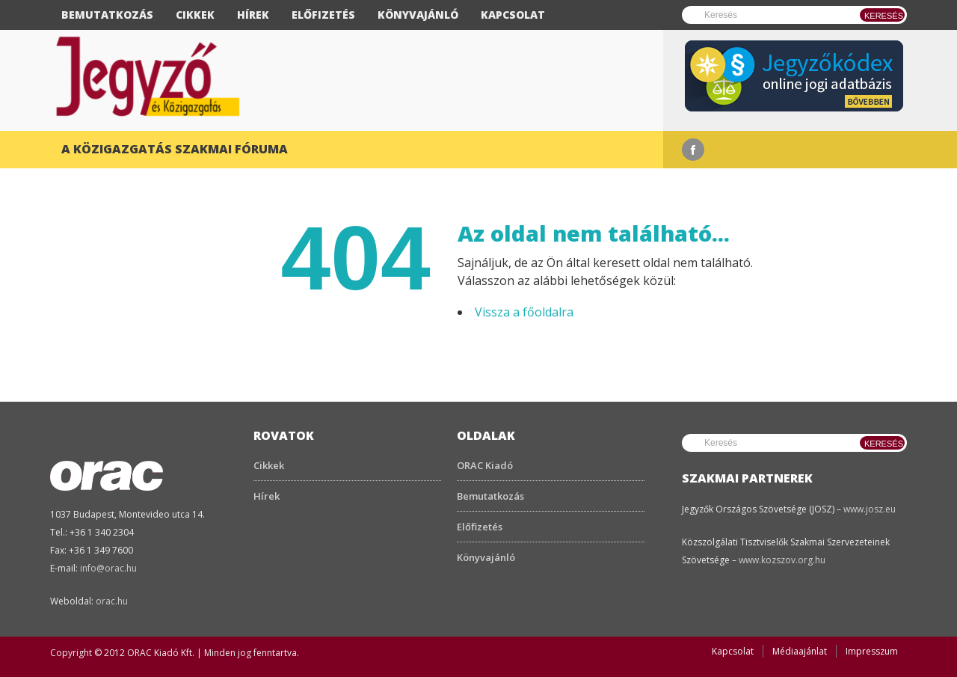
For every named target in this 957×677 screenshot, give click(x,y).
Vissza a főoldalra (524, 312)
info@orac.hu (108, 568)
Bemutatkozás (107, 14)
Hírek (253, 14)
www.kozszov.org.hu (782, 560)
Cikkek (195, 14)
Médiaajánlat (799, 651)
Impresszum (872, 651)
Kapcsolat (513, 14)
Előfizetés (323, 14)
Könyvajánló (418, 14)
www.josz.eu (869, 509)
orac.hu (112, 601)
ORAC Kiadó (485, 465)
